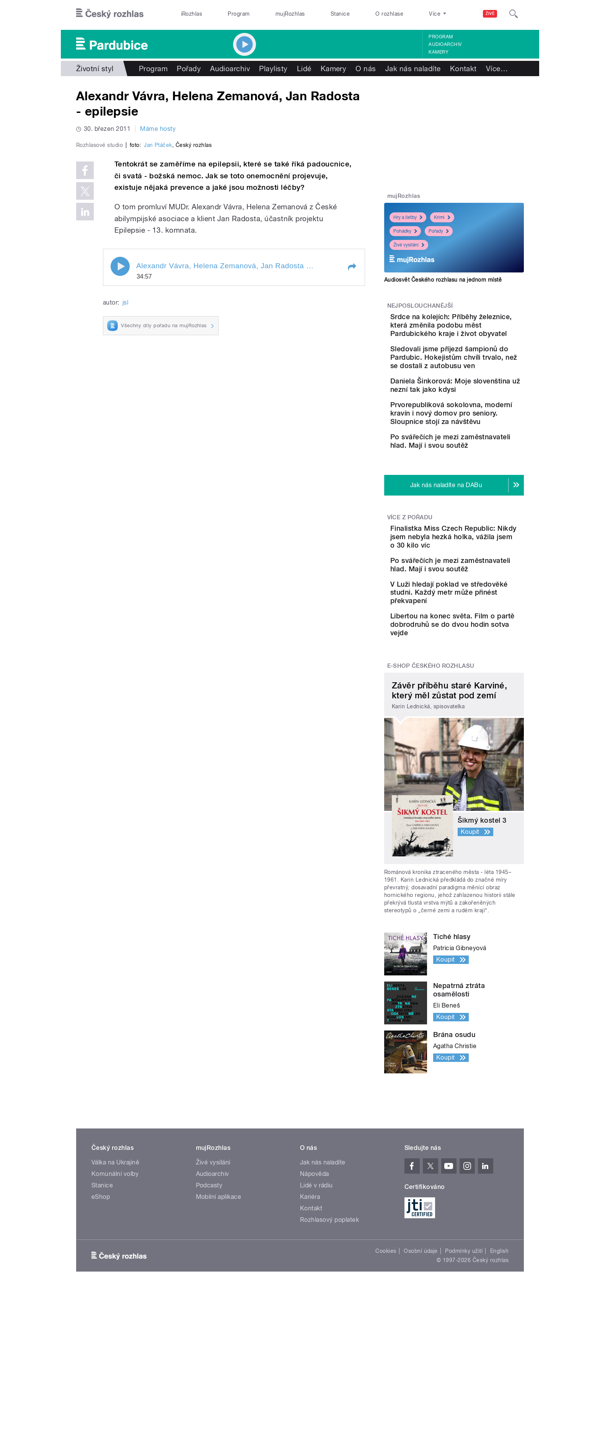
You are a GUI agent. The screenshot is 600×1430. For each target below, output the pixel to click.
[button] (352, 430)
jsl (125, 465)
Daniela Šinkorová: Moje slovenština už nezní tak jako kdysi (473, 423)
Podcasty (209, 1285)
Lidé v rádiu (316, 1285)
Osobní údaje (421, 1351)
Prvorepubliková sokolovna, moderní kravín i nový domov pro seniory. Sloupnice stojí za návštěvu (478, 461)
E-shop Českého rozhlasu (430, 766)
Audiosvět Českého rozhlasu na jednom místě (443, 280)
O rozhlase (389, 14)
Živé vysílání (408, 245)
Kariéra (310, 1297)
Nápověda (314, 1274)
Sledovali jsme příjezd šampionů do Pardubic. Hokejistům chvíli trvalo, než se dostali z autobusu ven (475, 382)
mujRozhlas (290, 14)
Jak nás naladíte (413, 68)
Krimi (442, 217)
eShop (100, 1297)
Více (497, 68)
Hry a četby (407, 217)
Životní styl (95, 68)
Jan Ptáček (158, 308)
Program (238, 14)
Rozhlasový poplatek (329, 1320)
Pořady (189, 68)
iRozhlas (191, 14)
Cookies (385, 1351)
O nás (365, 68)
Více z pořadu (410, 581)
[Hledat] (513, 14)
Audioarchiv (445, 44)
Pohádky (405, 231)
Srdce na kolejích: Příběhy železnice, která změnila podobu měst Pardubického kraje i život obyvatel (476, 333)
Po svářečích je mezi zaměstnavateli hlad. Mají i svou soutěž (475, 498)
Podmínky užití (464, 1351)
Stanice (340, 14)
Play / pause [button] (120, 429)
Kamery (438, 52)
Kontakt (463, 68)
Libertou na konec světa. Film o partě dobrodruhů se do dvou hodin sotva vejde (474, 720)
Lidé (304, 68)
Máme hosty (158, 128)
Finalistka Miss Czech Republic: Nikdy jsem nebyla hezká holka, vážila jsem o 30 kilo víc (476, 604)
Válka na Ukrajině (115, 1262)
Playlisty (273, 68)
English (499, 1351)
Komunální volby (115, 1274)
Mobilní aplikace (218, 1297)
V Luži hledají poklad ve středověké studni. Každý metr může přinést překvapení (475, 680)
